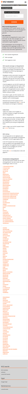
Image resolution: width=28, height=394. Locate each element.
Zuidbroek (5, 353)
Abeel (4, 172)
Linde (4, 267)
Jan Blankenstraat (7, 242)
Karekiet (5, 250)
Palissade (5, 290)
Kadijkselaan (6, 246)
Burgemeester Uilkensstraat (9, 196)
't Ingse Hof (5, 169)
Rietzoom (5, 311)
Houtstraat (5, 240)
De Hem (5, 201)
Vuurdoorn (5, 339)
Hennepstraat (6, 229)
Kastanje (5, 251)
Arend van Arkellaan (7, 179)
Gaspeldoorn (6, 213)
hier (20, 102)
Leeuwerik (5, 262)
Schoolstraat (6, 314)
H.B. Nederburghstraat (8, 221)
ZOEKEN (14, 22)
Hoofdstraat (6, 238)
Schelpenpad (6, 313)
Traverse (5, 330)
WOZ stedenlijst (4, 370)
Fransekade (5, 212)
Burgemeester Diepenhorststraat (11, 193)
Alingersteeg (6, 174)
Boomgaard (6, 187)
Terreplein (5, 325)
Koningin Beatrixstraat (8, 259)
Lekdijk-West (6, 265)
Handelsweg (6, 223)
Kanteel (4, 248)
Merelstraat (5, 275)
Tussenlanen (6, 331)
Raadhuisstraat (6, 308)
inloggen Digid (4, 382)
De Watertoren (6, 202)
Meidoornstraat (6, 273)
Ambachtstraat (6, 175)
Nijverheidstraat (6, 281)
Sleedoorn (5, 317)
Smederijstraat (6, 320)
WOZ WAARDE (7, 2)
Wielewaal (5, 350)
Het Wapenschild (7, 232)
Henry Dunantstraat (7, 231)
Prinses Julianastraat (7, 305)
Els (3, 209)
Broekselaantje (6, 191)
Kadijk (4, 245)
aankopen (3, 372)
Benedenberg (6, 182)
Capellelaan (5, 199)
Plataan (4, 298)
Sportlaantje (6, 322)
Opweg (4, 286)
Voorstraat (5, 338)
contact (6, 128)
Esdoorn (5, 210)
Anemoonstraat (6, 177)
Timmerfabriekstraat (8, 327)
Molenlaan (5, 278)
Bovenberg (5, 190)
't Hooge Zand (6, 168)
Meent (4, 270)
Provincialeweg (6, 306)
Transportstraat (6, 328)
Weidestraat (6, 344)
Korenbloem (6, 261)
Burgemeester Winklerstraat (9, 198)
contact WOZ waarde (5, 374)
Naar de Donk (6, 279)
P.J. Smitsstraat (6, 287)
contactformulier (4, 389)
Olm (4, 283)
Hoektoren (5, 234)
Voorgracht (5, 336)
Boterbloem (6, 188)
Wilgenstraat (6, 352)
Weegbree (5, 341)
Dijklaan (5, 204)
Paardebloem (6, 289)
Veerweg (5, 333)
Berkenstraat (6, 183)
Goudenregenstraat (7, 216)
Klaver (4, 257)
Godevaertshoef (7, 215)
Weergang (5, 342)
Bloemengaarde (6, 185)
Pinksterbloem (6, 297)
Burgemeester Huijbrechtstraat (10, 194)
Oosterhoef (5, 284)
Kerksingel (5, 253)
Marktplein (5, 268)
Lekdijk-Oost (6, 264)
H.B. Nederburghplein (8, 220)
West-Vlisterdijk (6, 346)
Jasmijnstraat (6, 243)
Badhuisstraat (6, 180)
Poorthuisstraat (6, 301)
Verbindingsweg (6, 335)
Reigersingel (6, 309)
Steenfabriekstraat (7, 324)
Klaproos (5, 256)
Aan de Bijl (5, 171)
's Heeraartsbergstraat (8, 166)
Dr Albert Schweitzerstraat (9, 205)
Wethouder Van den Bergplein (10, 349)
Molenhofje (5, 276)
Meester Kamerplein (7, 272)
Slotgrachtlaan (6, 319)
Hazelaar (5, 227)
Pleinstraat (5, 300)
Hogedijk (5, 237)
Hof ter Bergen (6, 235)
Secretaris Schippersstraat (9, 316)
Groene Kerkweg (7, 218)
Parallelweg (5, 292)
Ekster (4, 207)
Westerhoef (5, 347)
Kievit (4, 254)
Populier (5, 303)
